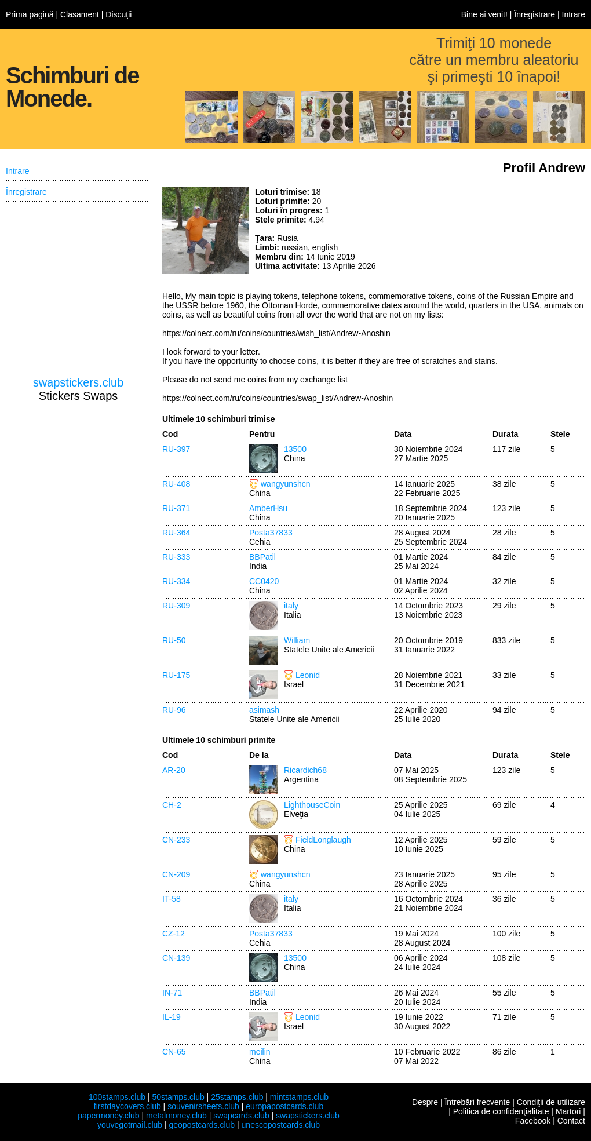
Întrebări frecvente (477, 1102)
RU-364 (176, 532)
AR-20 (173, 770)
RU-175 (176, 675)
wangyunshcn (286, 484)
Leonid (308, 675)
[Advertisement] (498, 230)
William (297, 640)
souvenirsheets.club (203, 1106)
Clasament (79, 14)
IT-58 (171, 898)
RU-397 (176, 449)
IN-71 (172, 992)
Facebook (532, 1120)
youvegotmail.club (129, 1124)
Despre (425, 1102)
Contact (571, 1120)
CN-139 (176, 958)
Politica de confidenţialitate (501, 1111)
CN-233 (176, 839)
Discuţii (118, 14)
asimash (264, 710)
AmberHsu (268, 508)
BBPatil (262, 557)
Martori (568, 1111)
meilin (260, 1051)
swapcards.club (241, 1115)
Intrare (573, 14)
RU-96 (173, 710)
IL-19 (171, 1017)
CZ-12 (173, 933)
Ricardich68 (305, 770)
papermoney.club (108, 1115)
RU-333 (176, 557)
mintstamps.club (299, 1097)
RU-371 (176, 508)
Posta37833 (271, 532)
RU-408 (176, 484)
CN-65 (173, 1051)
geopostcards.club (202, 1124)
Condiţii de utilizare (551, 1102)
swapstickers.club (78, 382)
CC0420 (264, 581)
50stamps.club (178, 1097)
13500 (295, 449)
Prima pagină (30, 14)
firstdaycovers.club (127, 1106)
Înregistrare (534, 14)
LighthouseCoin (312, 805)
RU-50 (173, 640)
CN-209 (176, 874)
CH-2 (171, 805)
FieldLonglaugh (323, 839)
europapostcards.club (284, 1106)
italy (291, 605)
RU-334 (176, 581)
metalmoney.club (176, 1115)
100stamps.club (117, 1097)
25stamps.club (237, 1097)
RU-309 (176, 605)
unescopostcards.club (281, 1124)
